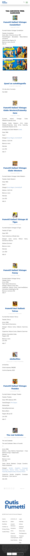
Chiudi (14, 553)
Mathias (21, 521)
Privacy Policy (5, 529)
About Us (4, 521)
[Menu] (26, 2)
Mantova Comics (21, 527)
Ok (9, 553)
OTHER (19, 86)
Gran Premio (14, 540)
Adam (12, 521)
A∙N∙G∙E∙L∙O (14, 519)
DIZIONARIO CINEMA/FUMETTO (17, 437)
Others (21, 524)
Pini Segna (14, 402)
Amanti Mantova (13, 525)
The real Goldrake (15, 435)
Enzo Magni (10, 138)
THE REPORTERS (20, 361)
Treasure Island (21, 536)
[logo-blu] (4, 2)
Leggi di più (20, 553)
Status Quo (22, 531)
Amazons (13, 528)
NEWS (18, 27)
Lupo (20, 519)
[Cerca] (23, 2)
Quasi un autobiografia (15, 83)
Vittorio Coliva (14, 470)
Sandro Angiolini (14, 468)
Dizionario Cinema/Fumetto (14, 536)
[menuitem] (23, 2)
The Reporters (23, 533)
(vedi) (20, 129)
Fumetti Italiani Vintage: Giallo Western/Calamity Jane (15, 110)
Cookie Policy (5, 531)
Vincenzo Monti (20, 471)
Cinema (13, 533)
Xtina (20, 540)
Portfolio (4, 524)
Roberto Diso (12, 471)
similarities (15, 359)
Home (4, 519)
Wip (20, 542)
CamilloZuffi (18, 138)
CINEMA (15, 361)
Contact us (5, 526)
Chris (12, 531)
